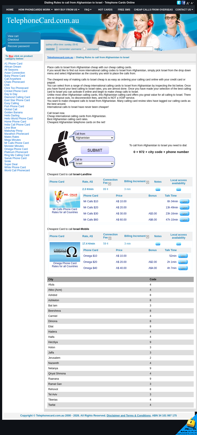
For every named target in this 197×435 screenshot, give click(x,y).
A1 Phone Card (13, 63)
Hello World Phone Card (18, 118)
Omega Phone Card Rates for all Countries (65, 265)
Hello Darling (11, 115)
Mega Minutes (12, 139)
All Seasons (11, 69)
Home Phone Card (15, 121)
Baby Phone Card (14, 75)
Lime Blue (10, 127)
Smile (7, 161)
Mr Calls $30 (90, 213)
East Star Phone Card (17, 100)
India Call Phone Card (17, 124)
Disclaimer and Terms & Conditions (129, 415)
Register (50, 49)
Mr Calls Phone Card (16, 142)
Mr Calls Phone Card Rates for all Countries (65, 211)
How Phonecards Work (34, 9)
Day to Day (10, 94)
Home (10, 9)
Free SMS (124, 9)
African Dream (12, 66)
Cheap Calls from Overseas (153, 9)
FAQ (87, 9)
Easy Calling (11, 103)
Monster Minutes (14, 146)
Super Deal (10, 164)
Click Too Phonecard (16, 88)
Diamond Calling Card (17, 97)
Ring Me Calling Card (16, 155)
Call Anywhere (12, 78)
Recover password (18, 46)
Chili (6, 85)
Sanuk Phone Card (15, 158)
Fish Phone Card (14, 106)
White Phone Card (15, 167)
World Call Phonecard (17, 170)
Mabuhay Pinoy (13, 130)
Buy (11, 56)
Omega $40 (90, 268)
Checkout (13, 39)
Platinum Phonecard (16, 152)
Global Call (10, 109)
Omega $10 (90, 255)
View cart (13, 36)
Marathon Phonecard (16, 133)
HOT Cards (105, 9)
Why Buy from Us (65, 9)
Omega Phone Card (16, 149)
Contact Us (183, 9)
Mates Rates (11, 136)
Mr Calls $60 (90, 219)
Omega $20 (90, 261)
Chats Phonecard (14, 81)
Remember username (70, 49)
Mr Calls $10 (90, 201)
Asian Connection (14, 72)
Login (157, 49)
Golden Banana (13, 112)
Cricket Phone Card (15, 91)
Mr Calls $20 (90, 207)
